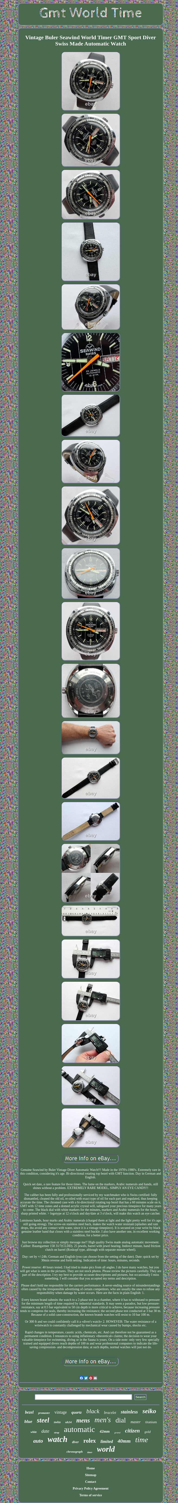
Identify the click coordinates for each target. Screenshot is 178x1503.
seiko (149, 1411)
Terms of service (90, 1495)
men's (103, 1420)
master (135, 1422)
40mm (124, 1441)
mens (83, 1420)
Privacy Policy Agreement (90, 1488)
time (141, 1439)
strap (56, 1432)
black (92, 1411)
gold (147, 1432)
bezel (29, 1412)
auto (38, 1441)
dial (120, 1420)
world (106, 1449)
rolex (89, 1441)
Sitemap (90, 1475)
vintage (60, 1412)
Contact (90, 1482)
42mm (105, 1431)
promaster (44, 1413)
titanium (151, 1422)
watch (57, 1439)
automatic (79, 1429)
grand (117, 1432)
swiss (57, 1422)
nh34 (68, 1422)
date (45, 1431)
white (34, 1432)
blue (28, 1421)
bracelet (110, 1413)
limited (107, 1441)
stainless (129, 1412)
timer (89, 1452)
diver (75, 1442)
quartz (76, 1412)
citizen (132, 1431)
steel (43, 1420)
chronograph (75, 1451)
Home (90, 1468)
